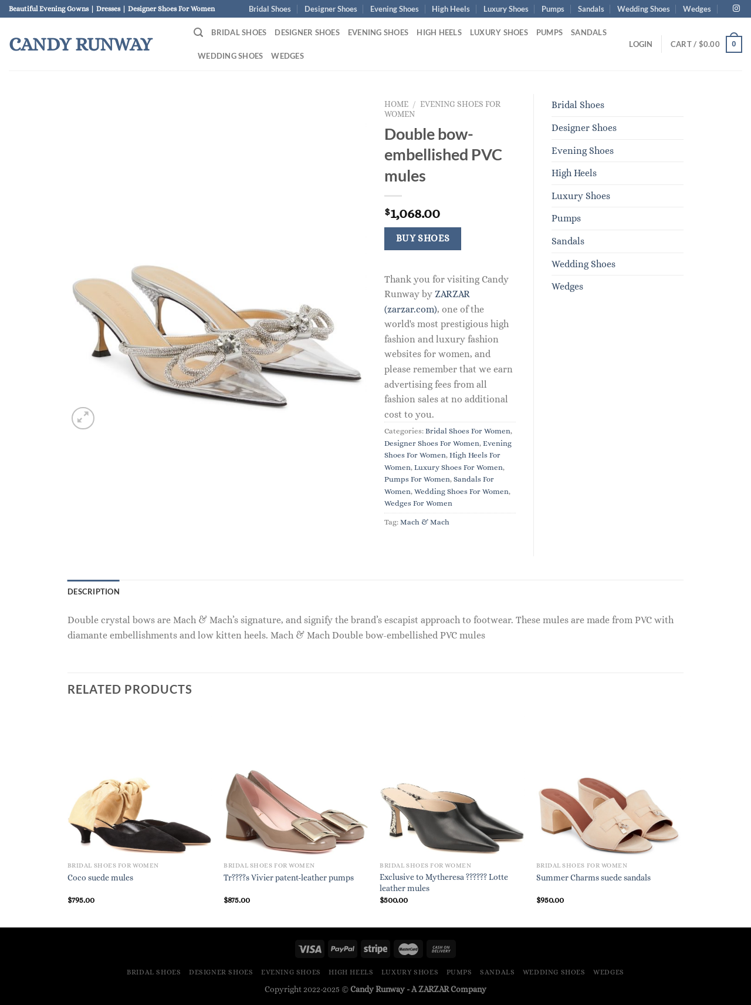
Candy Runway (80, 44)
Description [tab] (93, 591)
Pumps (553, 9)
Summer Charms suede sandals (593, 877)
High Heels (451, 9)
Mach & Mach (424, 521)
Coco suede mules (100, 877)
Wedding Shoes (643, 9)
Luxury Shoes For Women (458, 467)
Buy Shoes (423, 238)
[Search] (198, 32)
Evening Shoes (394, 9)
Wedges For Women (418, 503)
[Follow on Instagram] (736, 9)
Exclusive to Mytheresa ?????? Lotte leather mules (444, 882)
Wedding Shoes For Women (461, 491)
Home (396, 104)
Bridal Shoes (270, 9)
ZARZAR (433, 989)
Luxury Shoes (506, 9)
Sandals (591, 9)
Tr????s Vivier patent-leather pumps (289, 877)
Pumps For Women (417, 479)
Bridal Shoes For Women (467, 430)
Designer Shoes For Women (431, 443)
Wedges (697, 9)
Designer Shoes (331, 9)
